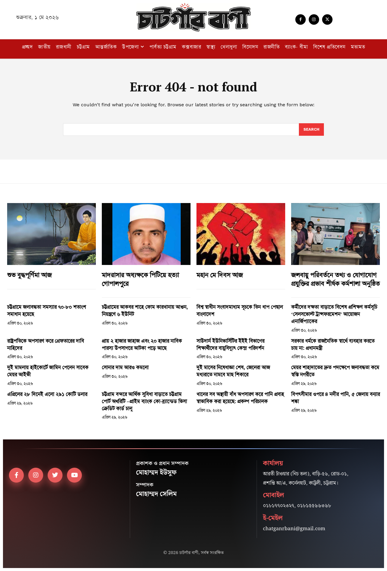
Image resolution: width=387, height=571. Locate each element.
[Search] (311, 129)
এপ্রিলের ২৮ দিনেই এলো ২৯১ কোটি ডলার (47, 394)
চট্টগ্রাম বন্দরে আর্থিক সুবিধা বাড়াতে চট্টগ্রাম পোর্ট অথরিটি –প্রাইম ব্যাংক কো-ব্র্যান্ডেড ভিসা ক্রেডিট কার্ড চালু (144, 401)
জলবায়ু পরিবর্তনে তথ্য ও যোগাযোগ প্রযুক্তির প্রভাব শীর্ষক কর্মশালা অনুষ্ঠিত (335, 279)
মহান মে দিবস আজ (219, 275)
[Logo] (193, 17)
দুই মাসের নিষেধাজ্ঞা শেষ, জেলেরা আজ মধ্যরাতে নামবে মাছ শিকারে (233, 371)
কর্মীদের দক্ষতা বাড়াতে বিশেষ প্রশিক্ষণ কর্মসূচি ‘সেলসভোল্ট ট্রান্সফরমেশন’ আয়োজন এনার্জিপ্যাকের (334, 314)
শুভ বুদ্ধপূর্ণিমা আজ (29, 275)
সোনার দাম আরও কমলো (125, 367)
